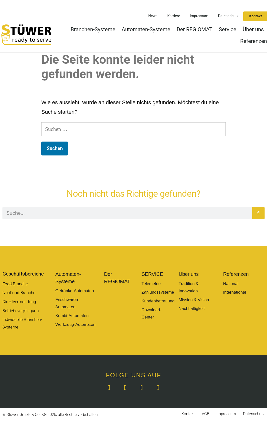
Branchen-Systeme (93, 29)
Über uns (253, 29)
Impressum (199, 16)
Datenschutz (228, 16)
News (153, 16)
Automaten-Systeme (146, 29)
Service (227, 29)
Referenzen (253, 41)
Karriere (173, 16)
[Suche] (258, 213)
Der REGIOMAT (195, 29)
